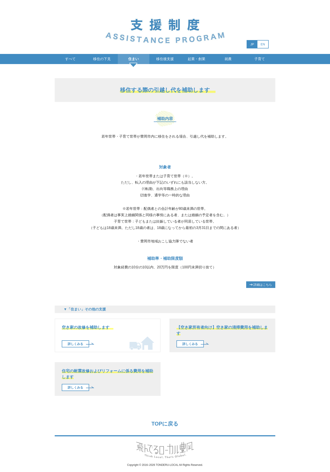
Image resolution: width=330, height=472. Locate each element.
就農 (228, 59)
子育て (259, 59)
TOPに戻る (165, 424)
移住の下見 (102, 59)
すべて (70, 59)
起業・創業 (196, 59)
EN (263, 44)
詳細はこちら (260, 284)
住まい (133, 59)
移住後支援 (165, 59)
